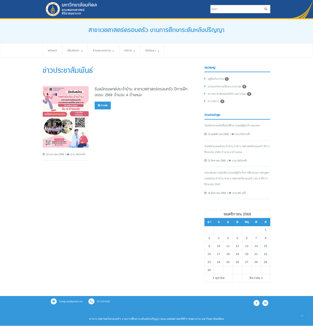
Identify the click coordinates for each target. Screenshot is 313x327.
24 (218, 263)
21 (256, 255)
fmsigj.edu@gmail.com (67, 302)
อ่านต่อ (103, 105)
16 (209, 255)
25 (228, 263)
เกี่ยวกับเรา (77, 50)
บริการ (137, 50)
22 (265, 255)
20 (247, 255)
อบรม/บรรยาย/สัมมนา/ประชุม (228, 87)
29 (265, 263)
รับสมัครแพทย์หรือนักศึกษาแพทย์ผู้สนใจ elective (233, 126)
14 (256, 247)
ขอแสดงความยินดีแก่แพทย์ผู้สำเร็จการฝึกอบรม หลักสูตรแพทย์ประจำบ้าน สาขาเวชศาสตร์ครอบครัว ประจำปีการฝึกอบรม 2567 (236, 179)
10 (218, 247)
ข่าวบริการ (217, 102)
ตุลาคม (218, 279)
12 (237, 247)
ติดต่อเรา (160, 50)
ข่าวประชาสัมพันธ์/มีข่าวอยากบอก (231, 95)
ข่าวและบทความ (109, 50)
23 (209, 263)
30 (209, 271)
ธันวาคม (256, 279)
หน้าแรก (53, 50)
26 (237, 263)
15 (265, 247)
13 (247, 247)
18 (228, 255)
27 (247, 263)
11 (228, 247)
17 (218, 255)
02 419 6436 (101, 302)
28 (256, 263)
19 (237, 255)
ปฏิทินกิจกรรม (219, 79)
